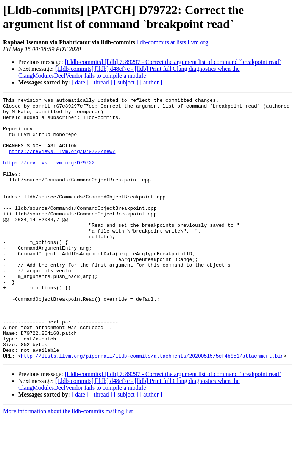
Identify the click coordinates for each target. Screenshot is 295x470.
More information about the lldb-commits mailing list (68, 463)
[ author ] (151, 82)
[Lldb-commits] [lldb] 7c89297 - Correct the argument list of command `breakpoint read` (173, 62)
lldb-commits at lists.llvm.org (172, 42)
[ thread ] (101, 82)
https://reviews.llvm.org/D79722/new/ (62, 162)
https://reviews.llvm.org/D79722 (49, 176)
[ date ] (80, 82)
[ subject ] (126, 82)
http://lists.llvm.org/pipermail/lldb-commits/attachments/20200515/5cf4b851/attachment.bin (152, 407)
